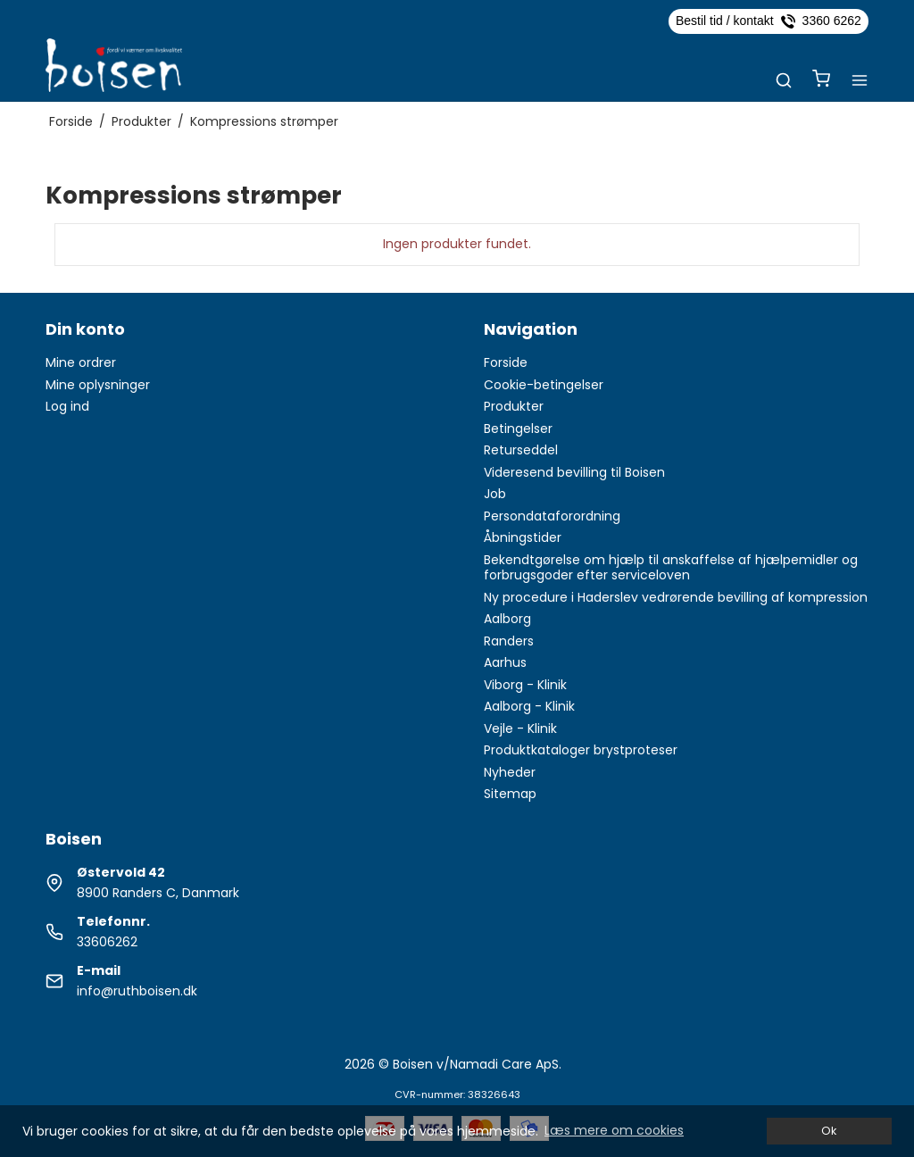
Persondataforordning (552, 516)
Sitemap (510, 794)
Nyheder (510, 772)
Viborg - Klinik (525, 685)
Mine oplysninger (98, 385)
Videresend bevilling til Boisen (574, 472)
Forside (506, 362)
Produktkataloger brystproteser (580, 750)
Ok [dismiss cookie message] (828, 1130)
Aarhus (505, 662)
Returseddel (521, 450)
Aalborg (507, 619)
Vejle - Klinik (520, 728)
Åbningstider (522, 537)
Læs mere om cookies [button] (614, 1130)
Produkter (514, 406)
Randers (509, 641)
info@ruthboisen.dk (137, 991)
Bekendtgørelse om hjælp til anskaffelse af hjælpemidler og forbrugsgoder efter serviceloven (671, 568)
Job (495, 494)
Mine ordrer (81, 362)
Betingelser (518, 428)
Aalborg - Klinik (529, 706)
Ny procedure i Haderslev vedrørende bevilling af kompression (676, 597)
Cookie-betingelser (543, 385)
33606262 (107, 942)
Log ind (67, 406)
